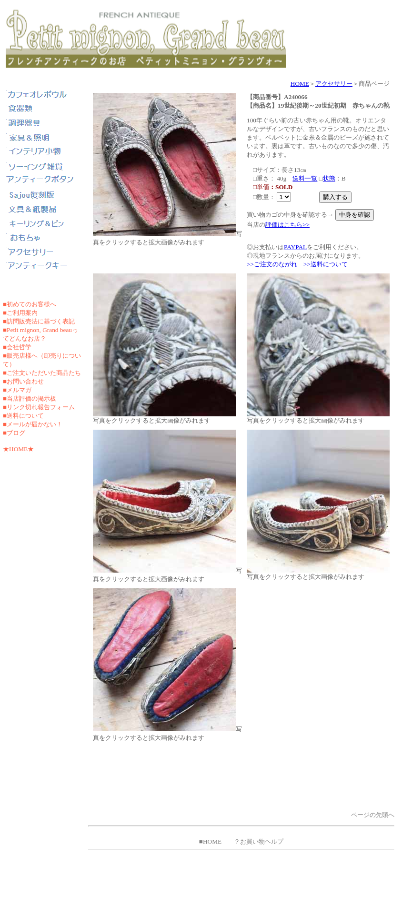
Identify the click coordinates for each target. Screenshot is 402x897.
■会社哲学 (17, 347)
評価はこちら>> (287, 224)
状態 (329, 178)
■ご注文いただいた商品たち (42, 372)
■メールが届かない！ (32, 424)
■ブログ (14, 432)
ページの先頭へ (372, 814)
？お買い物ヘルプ (258, 841)
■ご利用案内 (20, 312)
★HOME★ (18, 449)
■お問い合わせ (23, 381)
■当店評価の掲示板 (29, 398)
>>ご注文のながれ (272, 264)
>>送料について (325, 264)
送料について (25, 415)
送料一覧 (304, 178)
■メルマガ (17, 389)
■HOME (210, 841)
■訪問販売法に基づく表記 (39, 321)
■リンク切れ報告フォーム (39, 407)
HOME (300, 83)
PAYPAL (295, 247)
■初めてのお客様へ (29, 304)
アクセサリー (333, 83)
